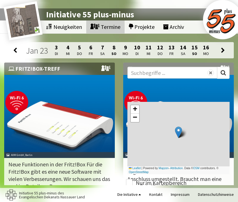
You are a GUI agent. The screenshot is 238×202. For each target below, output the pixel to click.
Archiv (173, 26)
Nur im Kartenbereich (161, 182)
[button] (178, 132)
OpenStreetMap (139, 172)
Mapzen (164, 168)
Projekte (142, 26)
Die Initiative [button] (129, 194)
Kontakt (155, 194)
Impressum (180, 194)
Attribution (176, 168)
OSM (196, 168)
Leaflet (135, 168)
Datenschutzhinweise (216, 194)
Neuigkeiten (64, 26)
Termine (105, 26)
